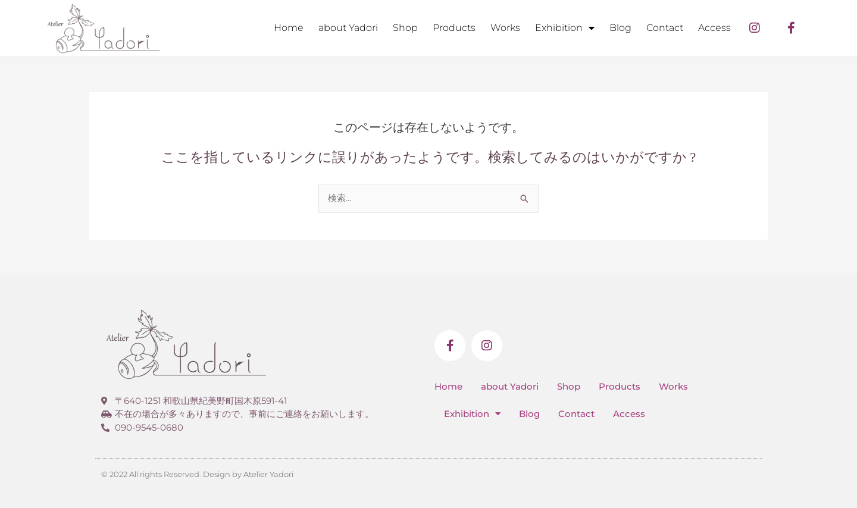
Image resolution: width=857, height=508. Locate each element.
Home (289, 27)
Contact (664, 27)
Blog (620, 27)
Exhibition (565, 28)
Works (505, 27)
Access (714, 27)
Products (454, 27)
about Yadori (348, 27)
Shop (405, 27)
